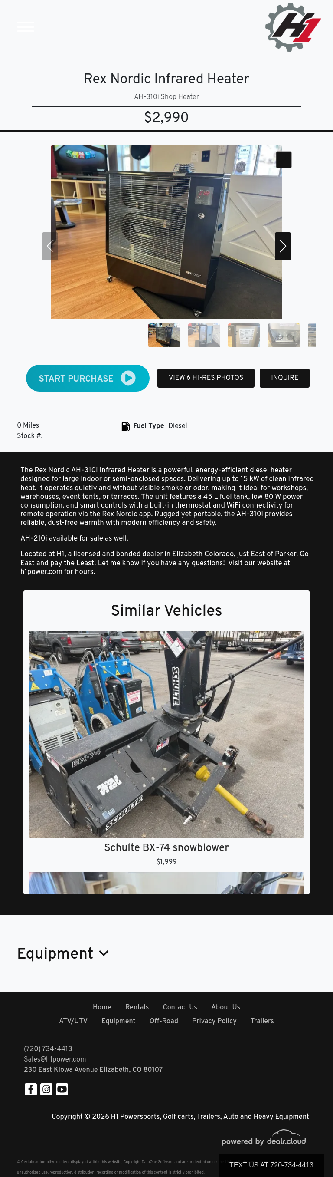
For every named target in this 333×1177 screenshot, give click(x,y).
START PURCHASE (88, 378)
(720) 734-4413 (48, 1049)
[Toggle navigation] (25, 27)
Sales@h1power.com (55, 1059)
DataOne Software (157, 1162)
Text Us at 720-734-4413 (271, 1165)
